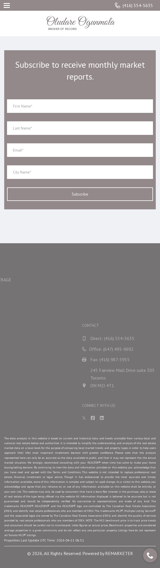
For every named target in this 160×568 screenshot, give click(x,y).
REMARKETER (119, 553)
